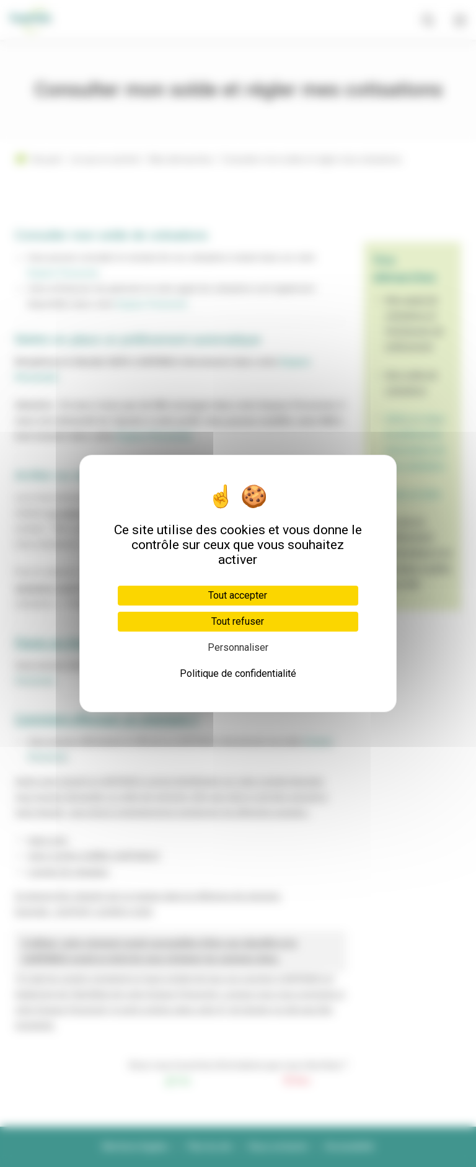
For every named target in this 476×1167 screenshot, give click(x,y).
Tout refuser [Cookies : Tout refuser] (237, 621)
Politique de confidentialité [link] (238, 673)
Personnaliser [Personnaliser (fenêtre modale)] (238, 647)
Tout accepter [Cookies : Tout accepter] (237, 595)
